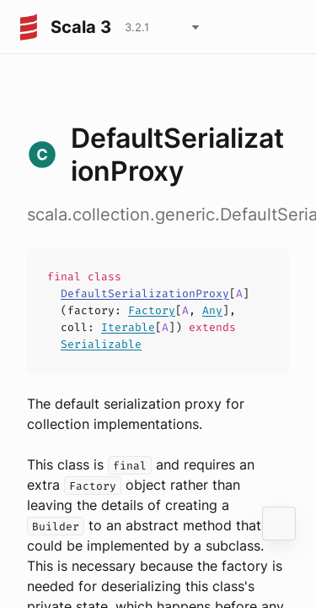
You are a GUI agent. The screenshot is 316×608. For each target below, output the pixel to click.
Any (212, 310)
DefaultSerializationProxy (145, 293)
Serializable (101, 344)
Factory (151, 310)
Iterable (128, 327)
